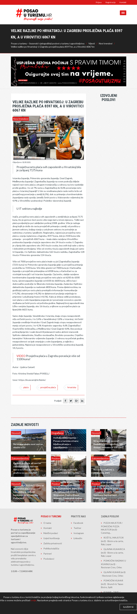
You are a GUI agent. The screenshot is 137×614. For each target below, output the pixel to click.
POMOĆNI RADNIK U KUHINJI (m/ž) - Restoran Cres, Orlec (113, 564)
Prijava (99, 2)
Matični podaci (50, 533)
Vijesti (91, 43)
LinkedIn (78, 538)
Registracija (111, 2)
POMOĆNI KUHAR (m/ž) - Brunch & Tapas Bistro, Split (112, 584)
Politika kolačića (51, 548)
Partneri (47, 553)
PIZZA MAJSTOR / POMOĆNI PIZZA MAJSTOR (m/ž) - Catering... (112, 527)
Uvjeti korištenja (51, 538)
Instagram (79, 533)
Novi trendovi (105, 43)
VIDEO (21, 356)
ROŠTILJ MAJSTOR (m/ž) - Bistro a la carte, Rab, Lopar (112, 541)
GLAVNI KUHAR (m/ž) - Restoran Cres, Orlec (113, 574)
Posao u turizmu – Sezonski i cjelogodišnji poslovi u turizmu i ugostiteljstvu (47, 43)
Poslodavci (48, 558)
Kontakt (123, 2)
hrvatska (71, 387)
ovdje (33, 600)
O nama (47, 522)
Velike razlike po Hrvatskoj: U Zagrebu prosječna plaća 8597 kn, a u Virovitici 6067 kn (53, 46)
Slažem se (128, 607)
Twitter (77, 528)
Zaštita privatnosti (52, 543)
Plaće (26, 387)
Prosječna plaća (48, 387)
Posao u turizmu (51, 516)
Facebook (78, 522)
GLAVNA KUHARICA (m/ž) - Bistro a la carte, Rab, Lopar (113, 552)
